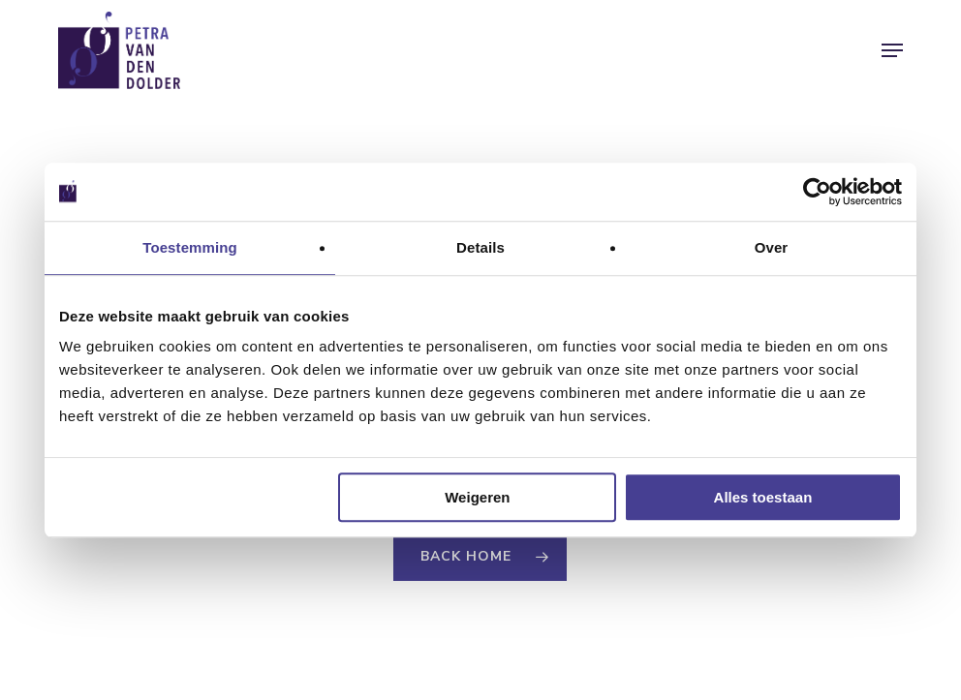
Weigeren (477, 497)
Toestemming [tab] (189, 247)
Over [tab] (772, 247)
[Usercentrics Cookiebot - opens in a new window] (817, 191)
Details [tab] (480, 247)
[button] (892, 50)
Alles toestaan (763, 497)
